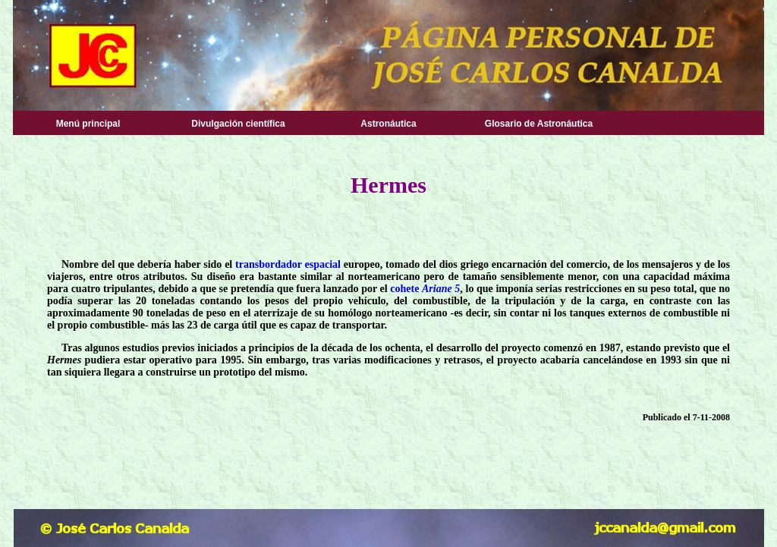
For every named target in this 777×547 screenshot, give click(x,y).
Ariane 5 (441, 288)
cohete (404, 288)
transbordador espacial (288, 264)
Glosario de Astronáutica (539, 123)
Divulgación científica (238, 123)
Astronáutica (388, 123)
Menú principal (88, 123)
